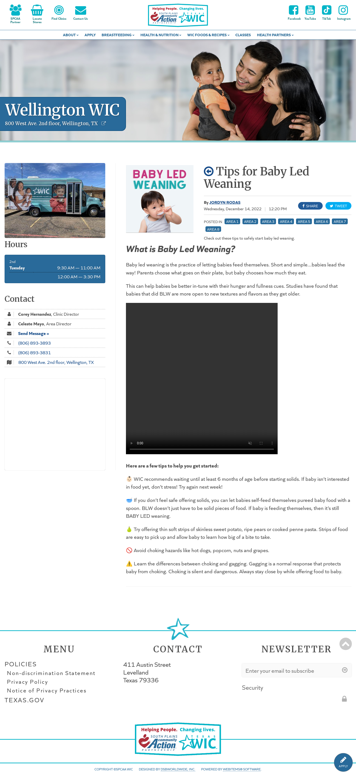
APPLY (343, 766)
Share (310, 205)
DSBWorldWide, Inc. (178, 769)
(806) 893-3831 (34, 352)
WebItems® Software (242, 769)
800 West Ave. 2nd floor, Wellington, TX (56, 362)
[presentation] (277, 701)
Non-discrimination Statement (51, 673)
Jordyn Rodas (224, 202)
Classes (243, 34)
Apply (90, 34)
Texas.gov (24, 699)
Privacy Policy (27, 681)
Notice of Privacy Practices (46, 690)
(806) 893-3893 (34, 343)
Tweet (338, 205)
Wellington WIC (62, 110)
